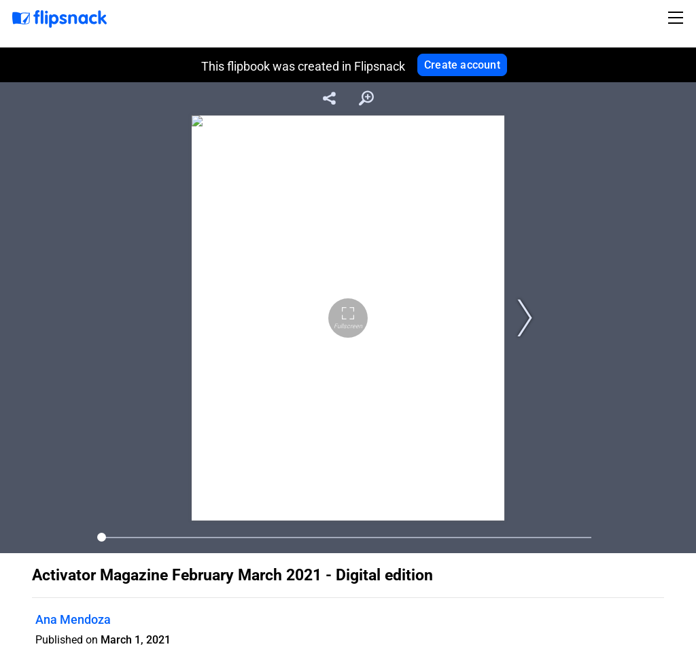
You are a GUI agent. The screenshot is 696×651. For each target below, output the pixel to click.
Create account (462, 64)
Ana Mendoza (73, 619)
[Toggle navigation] (677, 18)
